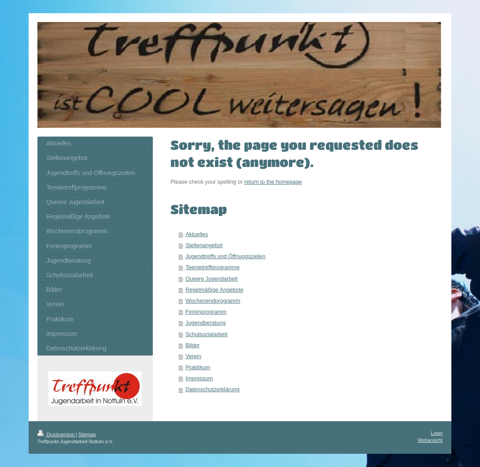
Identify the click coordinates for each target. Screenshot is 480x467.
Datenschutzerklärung (212, 389)
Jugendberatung (205, 323)
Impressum (199, 378)
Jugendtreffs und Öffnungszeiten (225, 256)
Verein (193, 356)
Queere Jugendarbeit (211, 279)
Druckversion (56, 434)
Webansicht (430, 440)
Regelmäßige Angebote (214, 290)
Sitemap (87, 434)
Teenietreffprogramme (212, 267)
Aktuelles (196, 234)
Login (437, 433)
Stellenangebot (203, 245)
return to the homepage (273, 182)
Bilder (192, 345)
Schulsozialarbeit (206, 334)
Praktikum (197, 367)
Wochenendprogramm (212, 301)
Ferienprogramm (205, 312)
